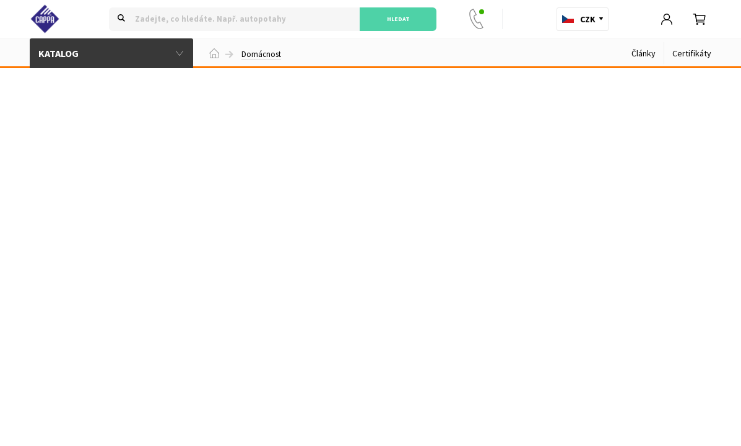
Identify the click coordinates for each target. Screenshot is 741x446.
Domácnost (261, 54)
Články (643, 53)
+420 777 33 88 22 (479, 19)
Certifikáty (691, 53)
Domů (214, 53)
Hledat (398, 19)
